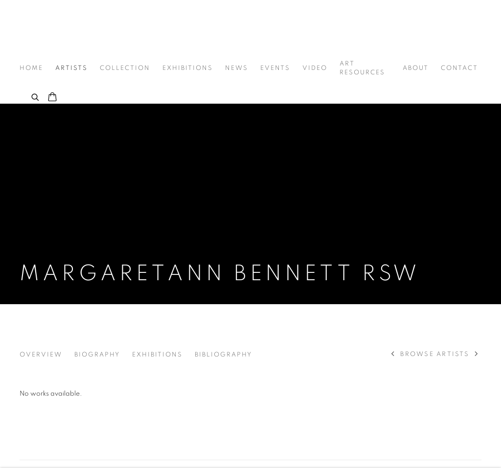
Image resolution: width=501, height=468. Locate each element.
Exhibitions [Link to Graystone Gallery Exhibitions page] (187, 68)
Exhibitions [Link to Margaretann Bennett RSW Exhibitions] (157, 355)
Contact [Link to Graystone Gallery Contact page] (459, 68)
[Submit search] (35, 95)
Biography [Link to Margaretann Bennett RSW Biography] (97, 355)
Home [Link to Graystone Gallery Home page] (31, 68)
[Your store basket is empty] (52, 97)
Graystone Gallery (68, 30)
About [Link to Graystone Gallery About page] (416, 68)
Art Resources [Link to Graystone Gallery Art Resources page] (362, 68)
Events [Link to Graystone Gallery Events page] (275, 68)
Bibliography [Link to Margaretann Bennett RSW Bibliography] (223, 355)
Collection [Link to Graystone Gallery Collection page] (125, 68)
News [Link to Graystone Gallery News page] (236, 68)
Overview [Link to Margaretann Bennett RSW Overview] (41, 355)
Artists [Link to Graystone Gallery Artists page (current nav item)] (71, 68)
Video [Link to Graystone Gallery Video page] (314, 68)
